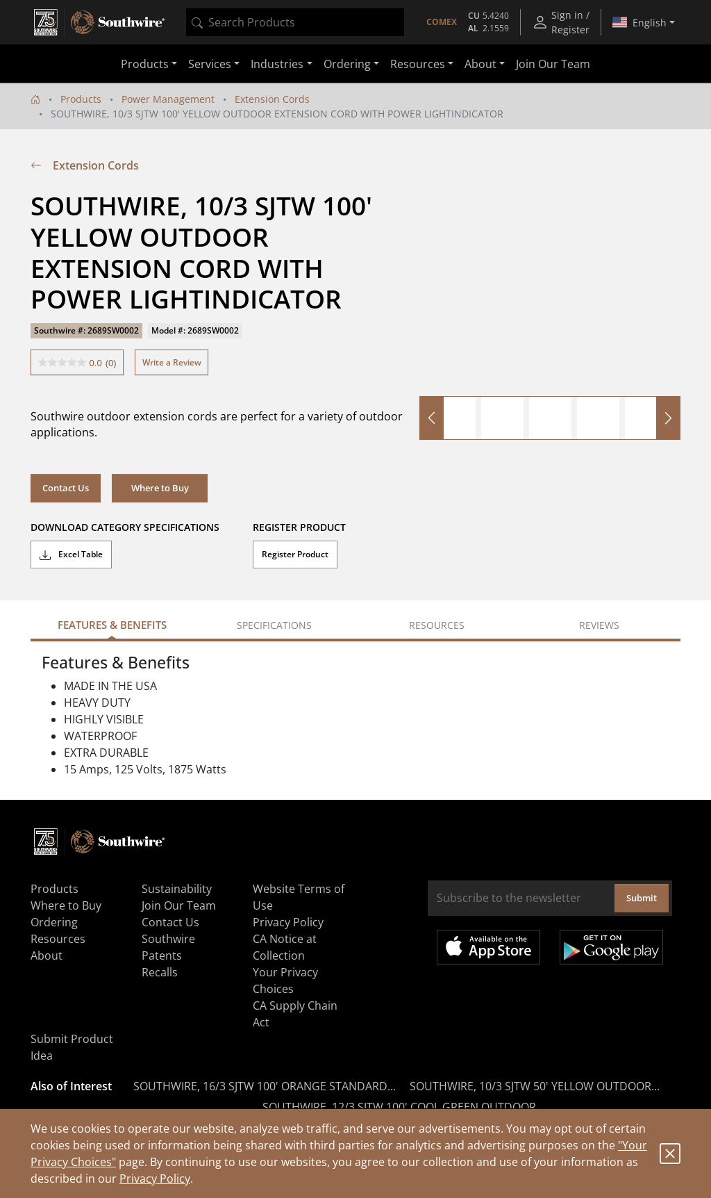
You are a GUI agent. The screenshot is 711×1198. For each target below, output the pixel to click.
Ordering (54, 922)
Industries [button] (277, 64)
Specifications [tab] (274, 625)
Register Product (295, 554)
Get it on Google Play (611, 947)
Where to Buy (160, 488)
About (46, 955)
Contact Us (65, 488)
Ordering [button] (347, 64)
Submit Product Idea (72, 1047)
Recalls (160, 972)
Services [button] (209, 64)
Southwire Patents (168, 947)
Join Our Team (553, 64)
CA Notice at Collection (285, 947)
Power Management (168, 99)
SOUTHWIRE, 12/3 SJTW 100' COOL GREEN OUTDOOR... (403, 1107)
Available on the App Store (488, 947)
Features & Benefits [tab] (112, 625)
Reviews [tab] (599, 625)
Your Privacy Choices (285, 980)
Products (80, 99)
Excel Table (71, 554)
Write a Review (171, 362)
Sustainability (177, 888)
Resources (58, 938)
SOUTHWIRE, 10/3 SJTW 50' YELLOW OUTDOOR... (535, 1086)
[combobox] (295, 22)
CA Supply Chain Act (295, 1014)
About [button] (480, 64)
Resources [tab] (437, 625)
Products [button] (145, 64)
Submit (641, 898)
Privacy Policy (154, 1178)
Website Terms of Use (298, 897)
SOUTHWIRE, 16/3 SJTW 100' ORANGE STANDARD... (264, 1086)
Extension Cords (272, 99)
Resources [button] (417, 64)
